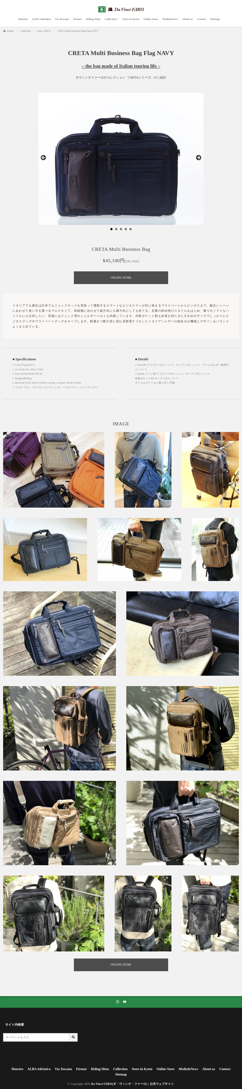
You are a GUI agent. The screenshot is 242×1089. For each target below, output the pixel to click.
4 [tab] (126, 229)
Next (198, 158)
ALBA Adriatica (41, 19)
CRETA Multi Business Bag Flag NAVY (77, 31)
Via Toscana (62, 19)
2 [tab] (116, 229)
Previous (44, 158)
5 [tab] (130, 229)
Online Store (151, 19)
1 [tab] (111, 229)
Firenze (77, 19)
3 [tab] (121, 229)
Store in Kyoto (131, 19)
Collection (110, 19)
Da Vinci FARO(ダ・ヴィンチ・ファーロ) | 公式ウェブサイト (132, 1083)
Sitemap (215, 19)
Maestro (23, 19)
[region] (121, 159)
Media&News (170, 19)
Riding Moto (93, 19)
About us (187, 19)
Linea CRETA (44, 31)
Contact (201, 19)
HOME (10, 31)
